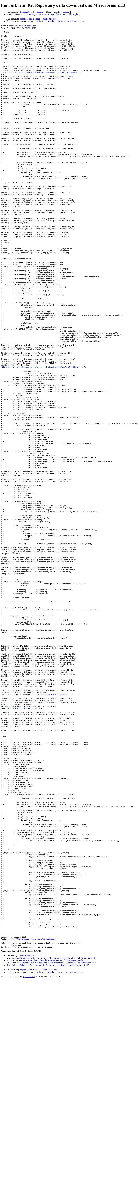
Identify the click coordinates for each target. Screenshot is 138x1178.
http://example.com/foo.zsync (52, 827)
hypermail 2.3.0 (29, 1160)
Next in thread (63, 14)
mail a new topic (50, 19)
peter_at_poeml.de (27, 26)
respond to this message (30, 19)
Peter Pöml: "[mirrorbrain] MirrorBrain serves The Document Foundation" (55, 1144)
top (60, 12)
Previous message (46, 14)
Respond (39, 12)
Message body (26, 12)
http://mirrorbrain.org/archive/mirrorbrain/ (32, 1120)
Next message (30, 14)
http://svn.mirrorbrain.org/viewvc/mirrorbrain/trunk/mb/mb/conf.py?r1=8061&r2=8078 (43, 434)
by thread (40, 21)
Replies (76, 14)
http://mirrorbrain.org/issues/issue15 (20, 844)
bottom (66, 12)
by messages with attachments (71, 21)
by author (51, 21)
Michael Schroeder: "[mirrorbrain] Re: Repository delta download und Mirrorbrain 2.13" (57, 1141)
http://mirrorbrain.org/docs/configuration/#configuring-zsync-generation (44, 80)
